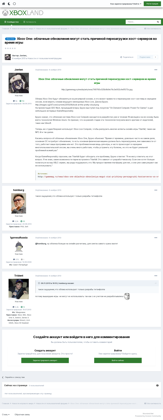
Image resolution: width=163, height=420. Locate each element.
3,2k (15, 221)
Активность (31, 22)
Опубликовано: (48, 70)
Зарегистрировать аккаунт (45, 360)
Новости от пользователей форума (44, 58)
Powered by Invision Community (148, 416)
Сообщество (13, 23)
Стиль (6, 414)
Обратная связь (22, 414)
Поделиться (126, 57)
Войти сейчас (118, 360)
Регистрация (152, 4)
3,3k (16, 307)
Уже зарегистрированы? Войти (125, 4)
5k (15, 101)
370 (16, 259)
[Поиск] (140, 22)
